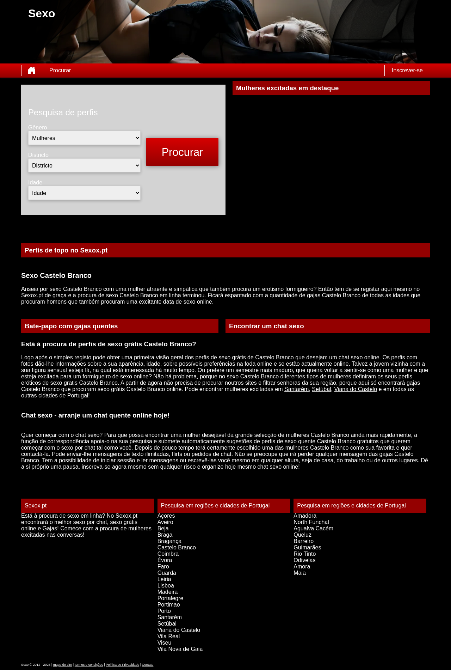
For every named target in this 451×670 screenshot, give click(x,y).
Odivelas (304, 560)
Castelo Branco (176, 547)
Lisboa (165, 586)
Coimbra (168, 554)
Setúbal (321, 389)
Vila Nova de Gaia (180, 649)
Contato (148, 664)
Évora (164, 560)
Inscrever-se (407, 70)
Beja (163, 528)
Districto (38, 155)
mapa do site (62, 664)
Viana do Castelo (355, 389)
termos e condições (89, 664)
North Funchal (311, 522)
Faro (163, 567)
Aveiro (165, 522)
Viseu (164, 643)
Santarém (296, 389)
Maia (300, 573)
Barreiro (304, 541)
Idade (35, 182)
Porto (164, 611)
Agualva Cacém (313, 528)
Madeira (167, 592)
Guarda (166, 573)
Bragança (169, 541)
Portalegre (170, 598)
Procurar (60, 70)
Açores (166, 516)
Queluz (302, 535)
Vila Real (168, 636)
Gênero (37, 127)
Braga (165, 535)
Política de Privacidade (122, 664)
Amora (302, 567)
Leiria (164, 579)
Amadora (305, 516)
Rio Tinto (305, 554)
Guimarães (307, 547)
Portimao (168, 605)
